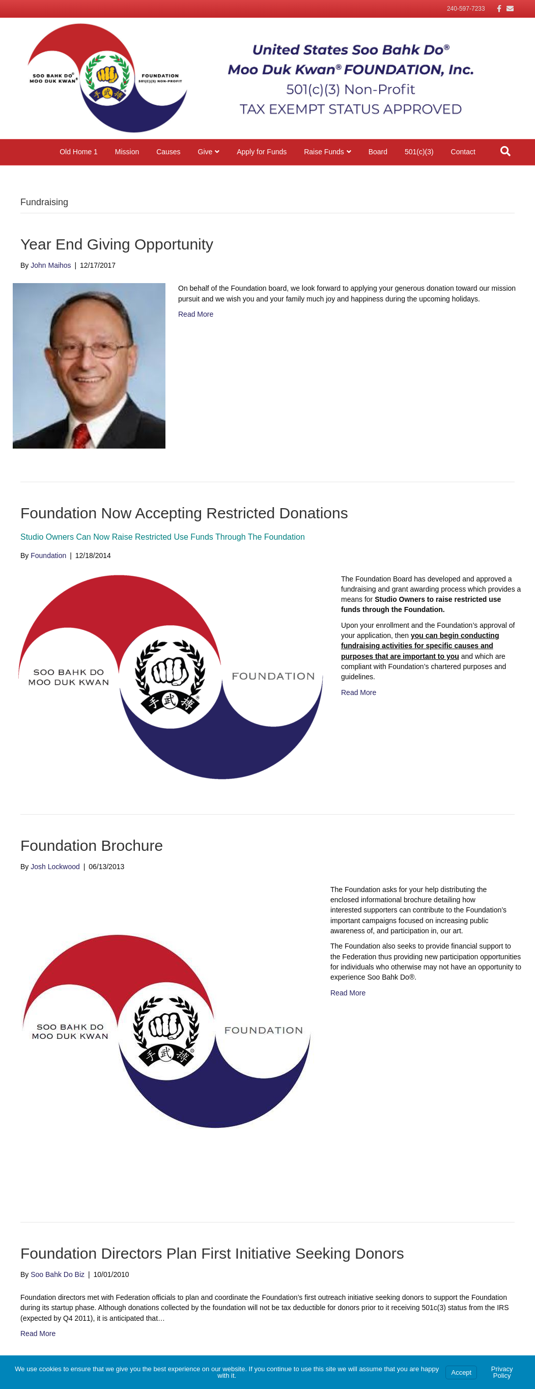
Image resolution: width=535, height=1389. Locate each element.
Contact (463, 152)
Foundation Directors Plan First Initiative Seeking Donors (212, 1253)
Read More (195, 314)
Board (378, 152)
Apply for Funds (262, 152)
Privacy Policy (502, 1372)
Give (205, 152)
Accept (461, 1372)
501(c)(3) (419, 152)
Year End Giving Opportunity (116, 244)
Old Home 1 (79, 152)
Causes (168, 152)
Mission (127, 152)
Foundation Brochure (91, 845)
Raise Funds (324, 152)
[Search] (505, 151)
